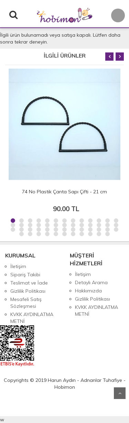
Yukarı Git (120, 393)
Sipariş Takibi (25, 274)
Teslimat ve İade (29, 283)
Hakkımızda (88, 291)
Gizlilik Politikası (27, 291)
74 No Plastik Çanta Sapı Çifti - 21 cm (64, 192)
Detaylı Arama (91, 282)
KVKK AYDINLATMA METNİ (31, 317)
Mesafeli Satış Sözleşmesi (26, 302)
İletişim (18, 266)
